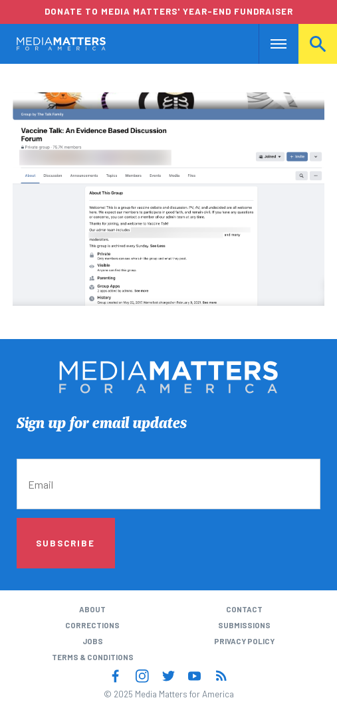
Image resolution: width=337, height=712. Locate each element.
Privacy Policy (244, 641)
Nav (269, 43)
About (92, 609)
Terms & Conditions (93, 656)
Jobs (92, 641)
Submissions (244, 625)
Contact (244, 609)
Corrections (92, 625)
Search (317, 43)
